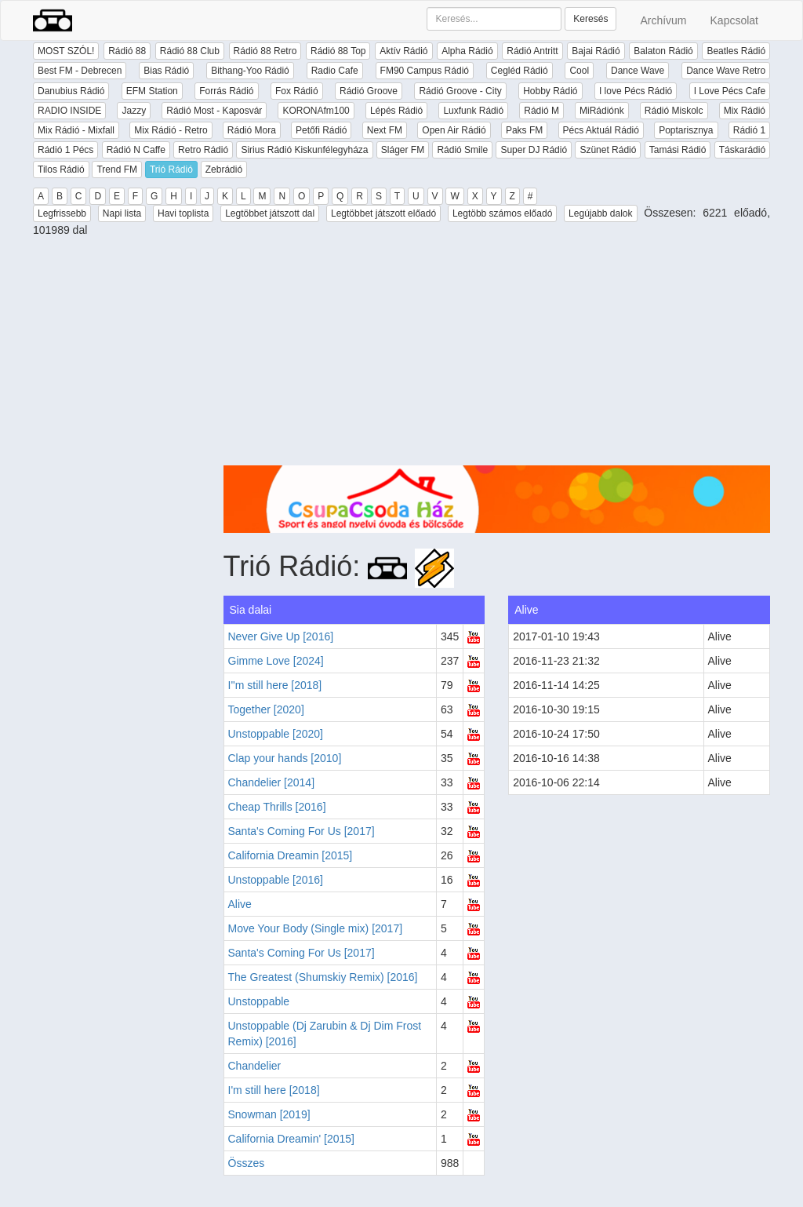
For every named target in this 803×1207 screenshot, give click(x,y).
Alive (240, 904)
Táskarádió (742, 149)
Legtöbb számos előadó (502, 213)
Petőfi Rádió (321, 130)
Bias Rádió (166, 70)
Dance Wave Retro (725, 70)
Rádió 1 (749, 130)
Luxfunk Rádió (473, 110)
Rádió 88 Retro (265, 51)
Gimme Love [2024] (276, 661)
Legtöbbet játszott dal (269, 213)
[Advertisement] (497, 355)
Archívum (663, 20)
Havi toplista (183, 213)
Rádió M (541, 110)
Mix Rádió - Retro (170, 130)
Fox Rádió (296, 91)
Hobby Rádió (550, 91)
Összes (246, 1163)
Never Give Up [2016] (281, 636)
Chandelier (255, 1065)
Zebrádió (223, 169)
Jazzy (134, 110)
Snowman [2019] (269, 1114)
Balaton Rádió (663, 51)
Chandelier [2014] (271, 782)
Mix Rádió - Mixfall (76, 130)
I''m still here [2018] (275, 685)
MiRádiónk (602, 110)
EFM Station (152, 91)
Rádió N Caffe (136, 149)
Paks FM (524, 130)
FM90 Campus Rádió (424, 70)
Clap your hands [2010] (285, 758)
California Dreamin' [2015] (291, 1138)
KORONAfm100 (315, 110)
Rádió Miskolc (674, 110)
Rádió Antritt (532, 51)
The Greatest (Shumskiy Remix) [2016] (323, 977)
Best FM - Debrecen (80, 70)
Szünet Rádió (608, 149)
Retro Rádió (203, 149)
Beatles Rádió (736, 51)
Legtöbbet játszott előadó (383, 213)
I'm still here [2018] (274, 1090)
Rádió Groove (369, 91)
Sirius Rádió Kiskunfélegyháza (304, 149)
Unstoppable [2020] (275, 733)
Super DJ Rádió (533, 149)
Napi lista (122, 213)
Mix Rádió (744, 110)
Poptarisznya (686, 130)
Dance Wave (637, 70)
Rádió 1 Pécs (65, 149)
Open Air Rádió (453, 130)
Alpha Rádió (466, 51)
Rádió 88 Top (338, 51)
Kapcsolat (734, 20)
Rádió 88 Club (190, 51)
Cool (579, 70)
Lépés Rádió (396, 110)
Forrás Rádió (226, 91)
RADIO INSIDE (69, 110)
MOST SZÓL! (66, 51)
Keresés (590, 18)
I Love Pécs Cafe (729, 91)
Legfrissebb (62, 213)
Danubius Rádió (71, 91)
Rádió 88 (127, 51)
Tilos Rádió (61, 169)
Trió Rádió (171, 169)
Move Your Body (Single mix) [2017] (315, 928)
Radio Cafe (334, 70)
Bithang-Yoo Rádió (250, 70)
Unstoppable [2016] (275, 879)
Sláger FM (402, 149)
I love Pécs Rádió (635, 91)
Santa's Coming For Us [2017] (301, 831)
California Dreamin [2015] (290, 855)
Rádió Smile (462, 149)
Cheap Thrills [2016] (277, 806)
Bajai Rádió (596, 51)
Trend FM (116, 169)
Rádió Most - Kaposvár (214, 110)
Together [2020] (266, 709)
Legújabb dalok (600, 213)
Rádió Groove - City (460, 91)
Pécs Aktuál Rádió (601, 130)
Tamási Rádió (678, 149)
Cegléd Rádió (519, 70)
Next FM (384, 130)
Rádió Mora (251, 130)
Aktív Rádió (403, 51)
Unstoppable (259, 1001)
